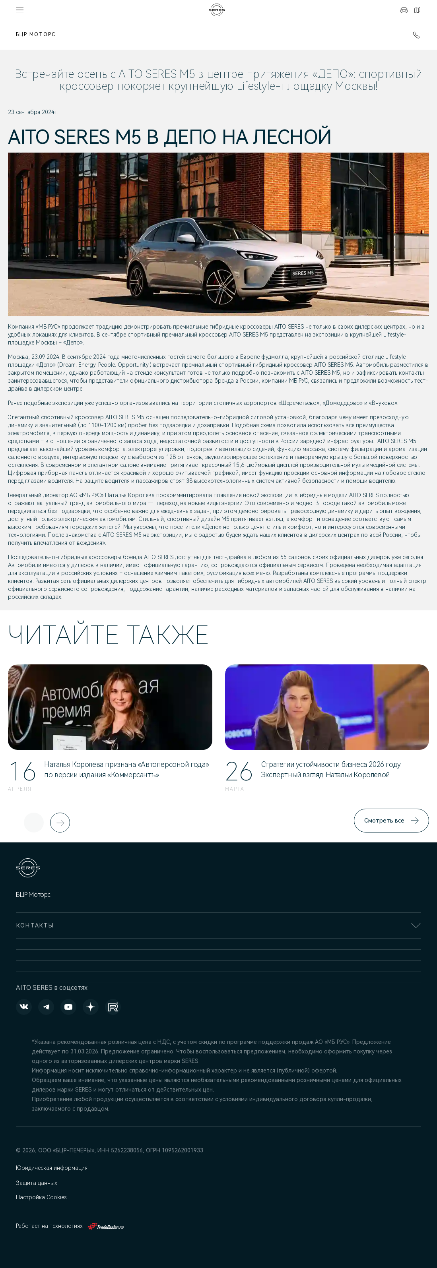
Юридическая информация (52, 1168)
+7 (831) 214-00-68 (416, 35)
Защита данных (37, 1183)
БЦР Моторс (36, 34)
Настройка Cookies (42, 1197)
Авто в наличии (404, 10)
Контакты (417, 10)
